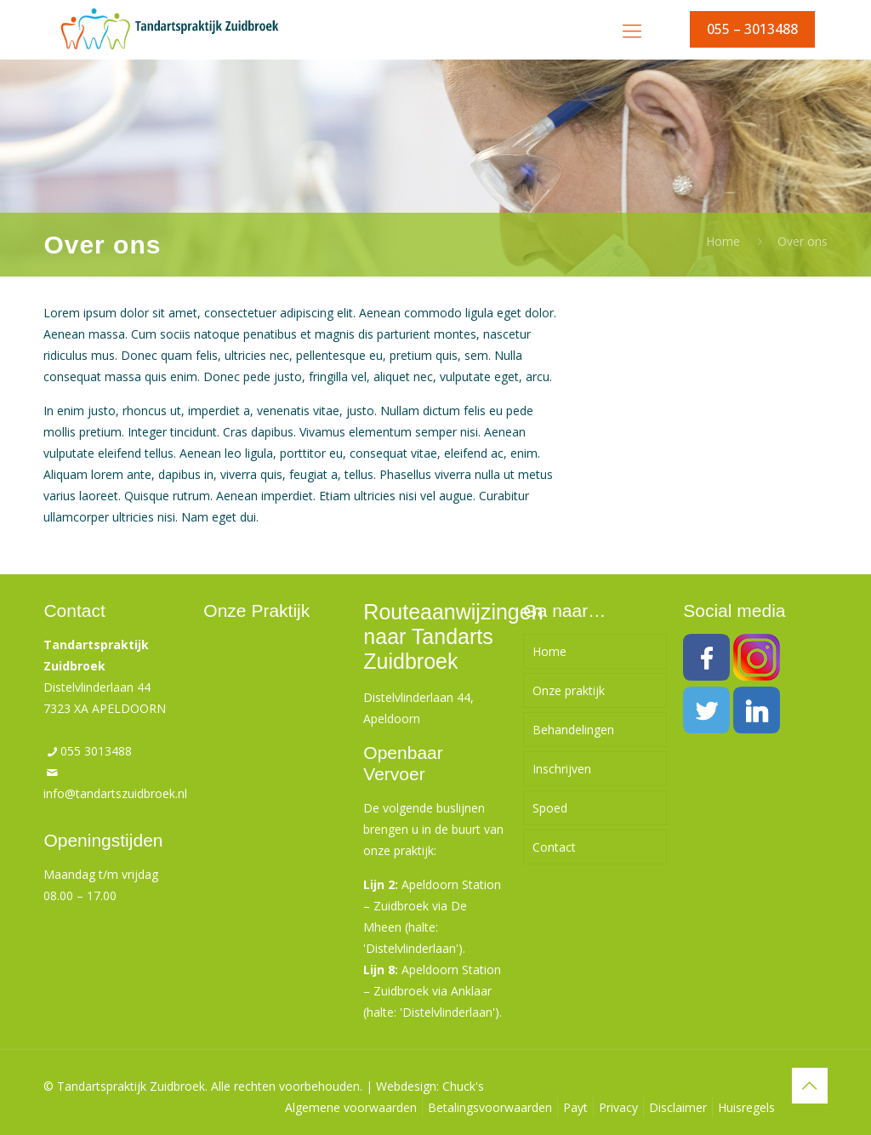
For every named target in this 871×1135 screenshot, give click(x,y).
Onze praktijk (568, 690)
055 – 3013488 (752, 29)
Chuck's (463, 1086)
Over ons (802, 241)
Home (723, 241)
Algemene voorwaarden (351, 1107)
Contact (554, 847)
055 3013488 (96, 751)
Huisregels (746, 1107)
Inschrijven (561, 769)
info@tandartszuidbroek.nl (115, 793)
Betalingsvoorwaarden (490, 1107)
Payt (575, 1107)
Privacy (618, 1107)
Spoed (549, 808)
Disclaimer (678, 1107)
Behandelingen (573, 729)
